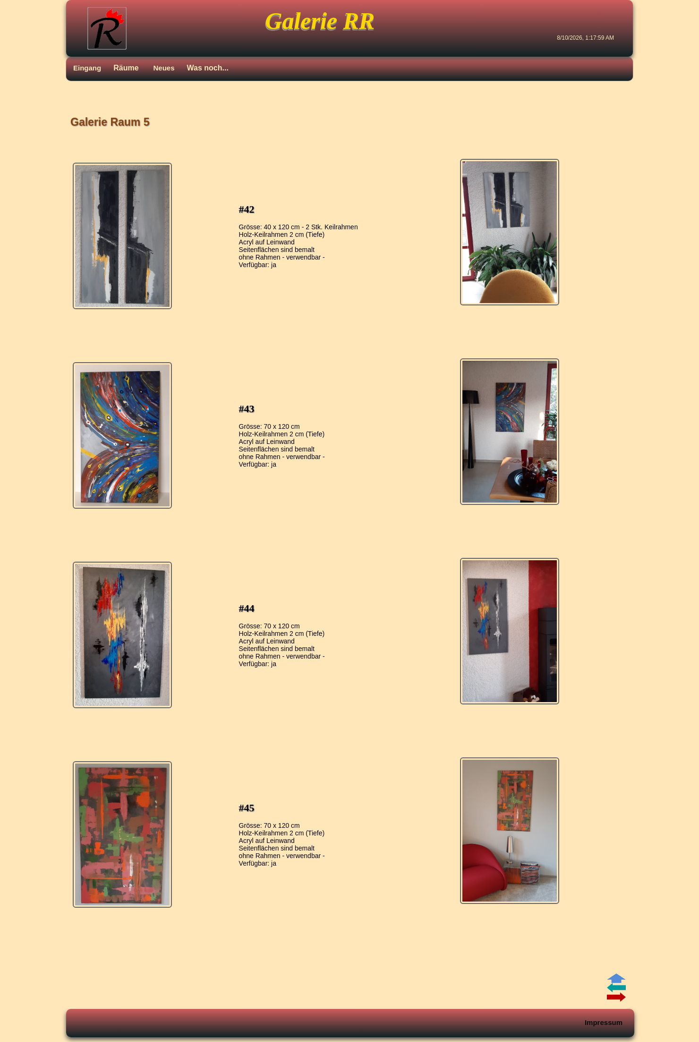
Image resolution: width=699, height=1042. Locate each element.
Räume (125, 68)
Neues (164, 68)
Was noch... (208, 68)
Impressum (603, 1022)
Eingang (87, 68)
